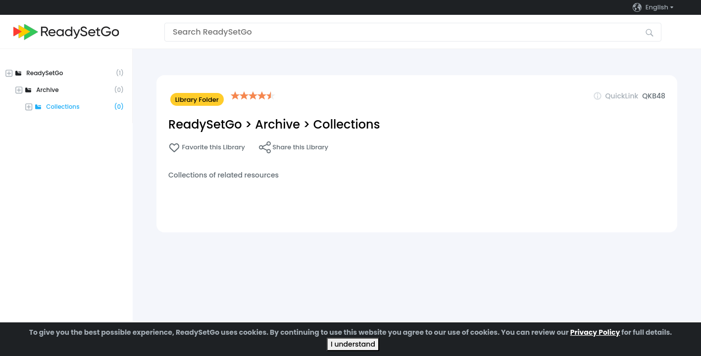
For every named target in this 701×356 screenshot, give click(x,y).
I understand (353, 344)
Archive (277, 124)
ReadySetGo (205, 124)
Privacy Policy (595, 332)
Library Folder (197, 99)
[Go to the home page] (66, 31)
